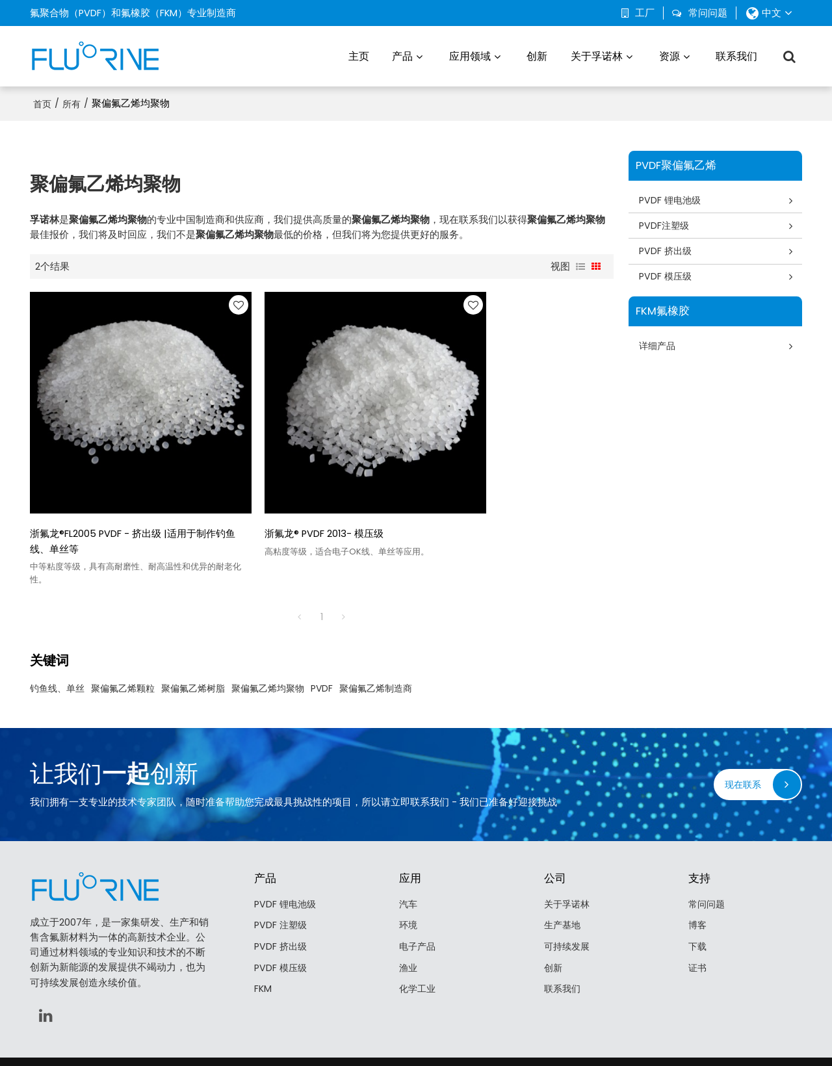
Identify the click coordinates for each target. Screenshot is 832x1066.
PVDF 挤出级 (667, 250)
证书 (698, 931)
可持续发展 (568, 910)
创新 (536, 54)
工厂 (645, 13)
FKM (263, 952)
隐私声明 (464, 1036)
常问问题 (707, 13)
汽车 (409, 866)
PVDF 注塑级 (281, 888)
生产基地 (563, 888)
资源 (669, 54)
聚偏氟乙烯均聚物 (267, 650)
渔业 (409, 931)
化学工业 (418, 952)
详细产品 (659, 347)
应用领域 (470, 54)
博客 (698, 888)
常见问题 (427, 1036)
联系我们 (736, 54)
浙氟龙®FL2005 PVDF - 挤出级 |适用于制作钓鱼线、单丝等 (123, 503)
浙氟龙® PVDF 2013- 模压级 (288, 495)
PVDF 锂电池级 (672, 198)
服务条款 (502, 1036)
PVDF (322, 650)
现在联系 (741, 746)
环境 (409, 888)
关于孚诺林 (597, 54)
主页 (358, 54)
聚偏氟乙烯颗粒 (123, 650)
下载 (698, 910)
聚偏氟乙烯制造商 (375, 650)
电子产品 (418, 910)
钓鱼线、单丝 (57, 650)
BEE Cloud (530, 1049)
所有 (71, 102)
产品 (402, 54)
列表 (580, 264)
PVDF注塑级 (666, 224)
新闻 (359, 1036)
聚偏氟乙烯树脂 (193, 650)
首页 (42, 102)
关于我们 (329, 1036)
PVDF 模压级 (667, 277)
